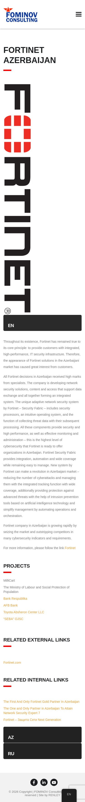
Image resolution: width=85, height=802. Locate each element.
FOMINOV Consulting (48, 791)
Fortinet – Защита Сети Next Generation (32, 720)
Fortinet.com (12, 662)
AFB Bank (10, 605)
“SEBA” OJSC (13, 619)
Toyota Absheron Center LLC (23, 612)
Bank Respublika (15, 598)
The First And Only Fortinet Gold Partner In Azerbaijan (41, 701)
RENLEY (54, 795)
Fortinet (70, 548)
